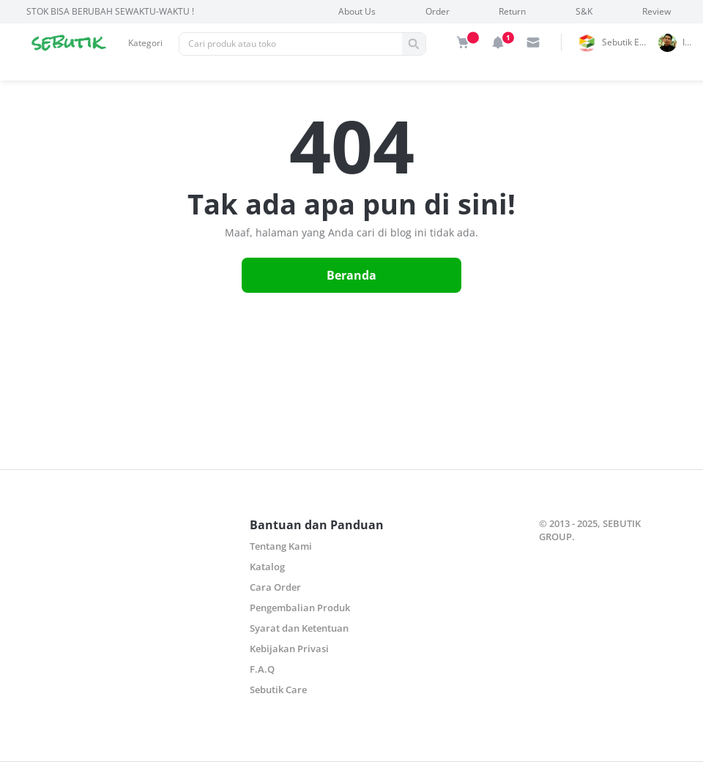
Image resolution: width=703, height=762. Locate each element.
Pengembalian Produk (300, 607)
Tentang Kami (281, 546)
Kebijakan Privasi (289, 648)
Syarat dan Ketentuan (299, 628)
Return (512, 11)
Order (437, 11)
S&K (584, 11)
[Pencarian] (290, 43)
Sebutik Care (278, 689)
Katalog (267, 566)
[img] (462, 42)
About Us (357, 11)
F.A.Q (262, 669)
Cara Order (275, 587)
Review (656, 11)
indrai (690, 42)
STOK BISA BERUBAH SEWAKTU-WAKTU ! (110, 11)
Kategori (145, 43)
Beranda (351, 275)
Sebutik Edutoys (628, 42)
